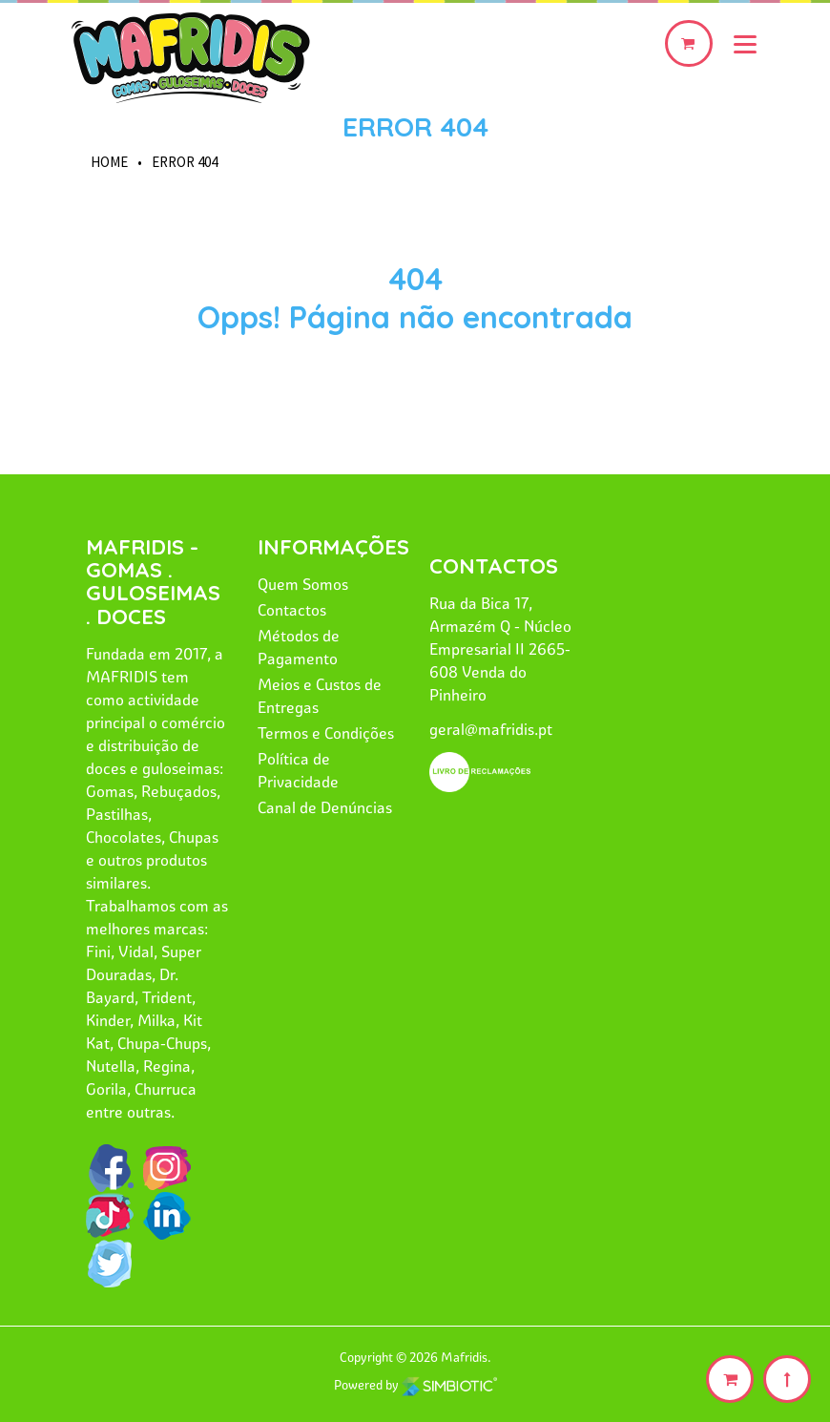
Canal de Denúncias (325, 807)
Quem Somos (303, 584)
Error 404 (415, 126)
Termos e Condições (326, 732)
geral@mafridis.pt (490, 729)
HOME (109, 162)
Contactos (292, 609)
